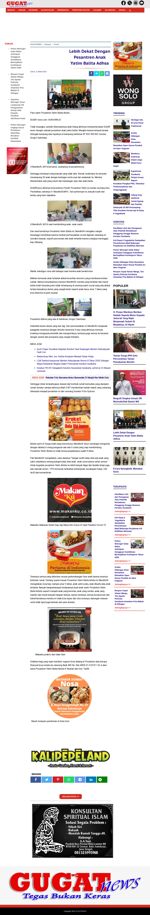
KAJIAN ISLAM (47, 10)
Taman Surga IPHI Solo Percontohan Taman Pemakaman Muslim (125, 358)
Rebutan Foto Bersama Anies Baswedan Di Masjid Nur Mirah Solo (77, 377)
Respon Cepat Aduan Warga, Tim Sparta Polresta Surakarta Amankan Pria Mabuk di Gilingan (128, 274)
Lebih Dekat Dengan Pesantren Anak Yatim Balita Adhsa (128, 435)
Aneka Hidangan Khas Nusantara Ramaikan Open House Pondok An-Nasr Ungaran (129, 265)
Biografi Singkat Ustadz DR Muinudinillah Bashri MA (127, 400)
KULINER (97, 10)
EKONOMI (33, 10)
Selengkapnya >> (122, 511)
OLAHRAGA (110, 10)
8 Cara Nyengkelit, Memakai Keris (128, 470)
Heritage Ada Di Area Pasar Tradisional (137, 123)
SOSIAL (122, 10)
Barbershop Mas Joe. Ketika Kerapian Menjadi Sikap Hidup (65, 356)
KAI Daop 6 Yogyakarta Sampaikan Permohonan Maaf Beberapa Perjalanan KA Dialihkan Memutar (129, 243)
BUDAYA (11, 10)
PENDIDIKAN (63, 10)
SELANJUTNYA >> (70, 796)
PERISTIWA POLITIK (81, 10)
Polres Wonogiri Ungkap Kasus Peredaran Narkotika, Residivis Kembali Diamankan (18, 133)
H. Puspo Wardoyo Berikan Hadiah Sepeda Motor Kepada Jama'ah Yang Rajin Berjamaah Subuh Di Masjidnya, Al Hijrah (129, 318)
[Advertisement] (75, 895)
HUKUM (22, 10)
